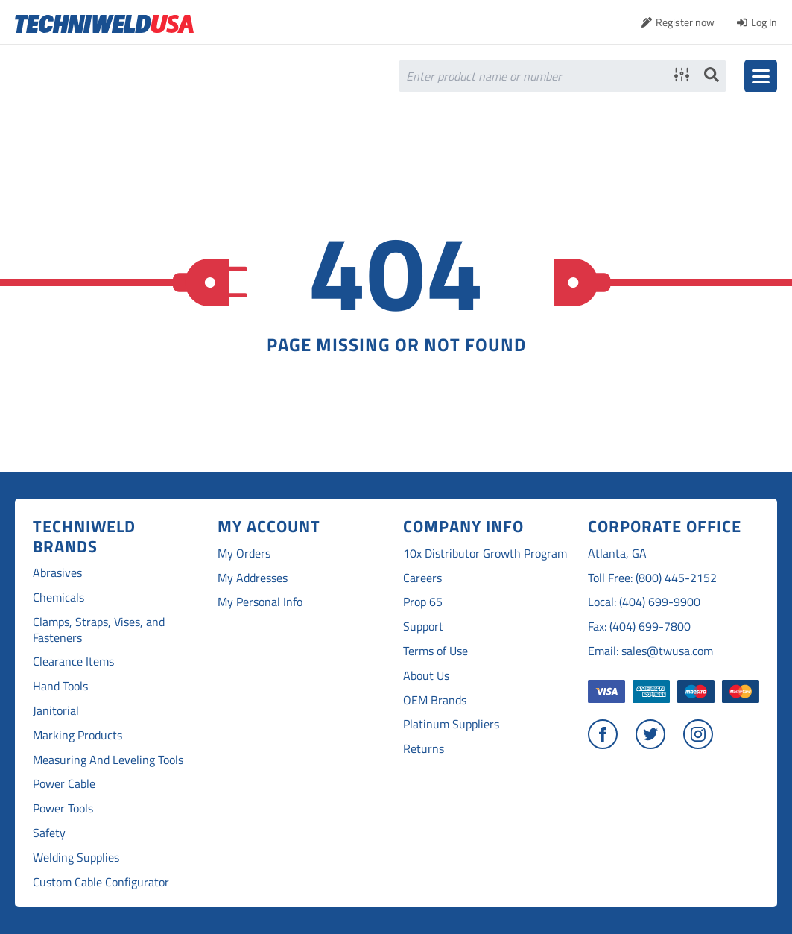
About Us (426, 676)
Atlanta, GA (617, 553)
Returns (423, 749)
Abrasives (57, 573)
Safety (49, 833)
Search (711, 74)
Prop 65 (423, 602)
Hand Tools (60, 686)
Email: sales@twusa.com (650, 651)
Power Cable (64, 784)
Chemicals (58, 597)
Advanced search (682, 74)
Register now (685, 22)
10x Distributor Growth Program (485, 553)
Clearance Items (73, 661)
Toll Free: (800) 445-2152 (652, 578)
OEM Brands (434, 700)
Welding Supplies (76, 857)
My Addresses (253, 578)
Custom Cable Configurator (101, 882)
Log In (764, 22)
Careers (422, 578)
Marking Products (77, 735)
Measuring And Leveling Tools (108, 760)
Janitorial (56, 711)
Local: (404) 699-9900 (644, 602)
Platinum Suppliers (451, 724)
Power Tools (63, 808)
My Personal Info (260, 602)
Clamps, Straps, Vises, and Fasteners (99, 630)
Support (423, 626)
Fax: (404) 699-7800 (639, 626)
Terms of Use (435, 651)
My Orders (244, 553)
